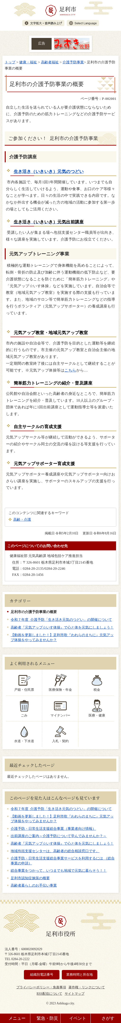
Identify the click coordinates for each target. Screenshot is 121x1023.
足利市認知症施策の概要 (30, 878)
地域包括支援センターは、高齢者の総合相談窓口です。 (55, 851)
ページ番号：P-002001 (98, 99)
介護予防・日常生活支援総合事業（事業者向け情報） (53, 829)
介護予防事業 (73, 62)
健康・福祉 (28, 62)
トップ (10, 62)
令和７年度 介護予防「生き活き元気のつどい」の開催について (61, 620)
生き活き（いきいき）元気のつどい (49, 171)
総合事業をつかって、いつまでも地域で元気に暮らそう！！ (59, 870)
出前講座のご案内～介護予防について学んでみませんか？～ (59, 836)
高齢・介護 (22, 519)
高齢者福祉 (50, 62)
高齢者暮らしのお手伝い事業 (34, 885)
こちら (70, 370)
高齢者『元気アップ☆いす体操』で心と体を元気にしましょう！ (62, 627)
